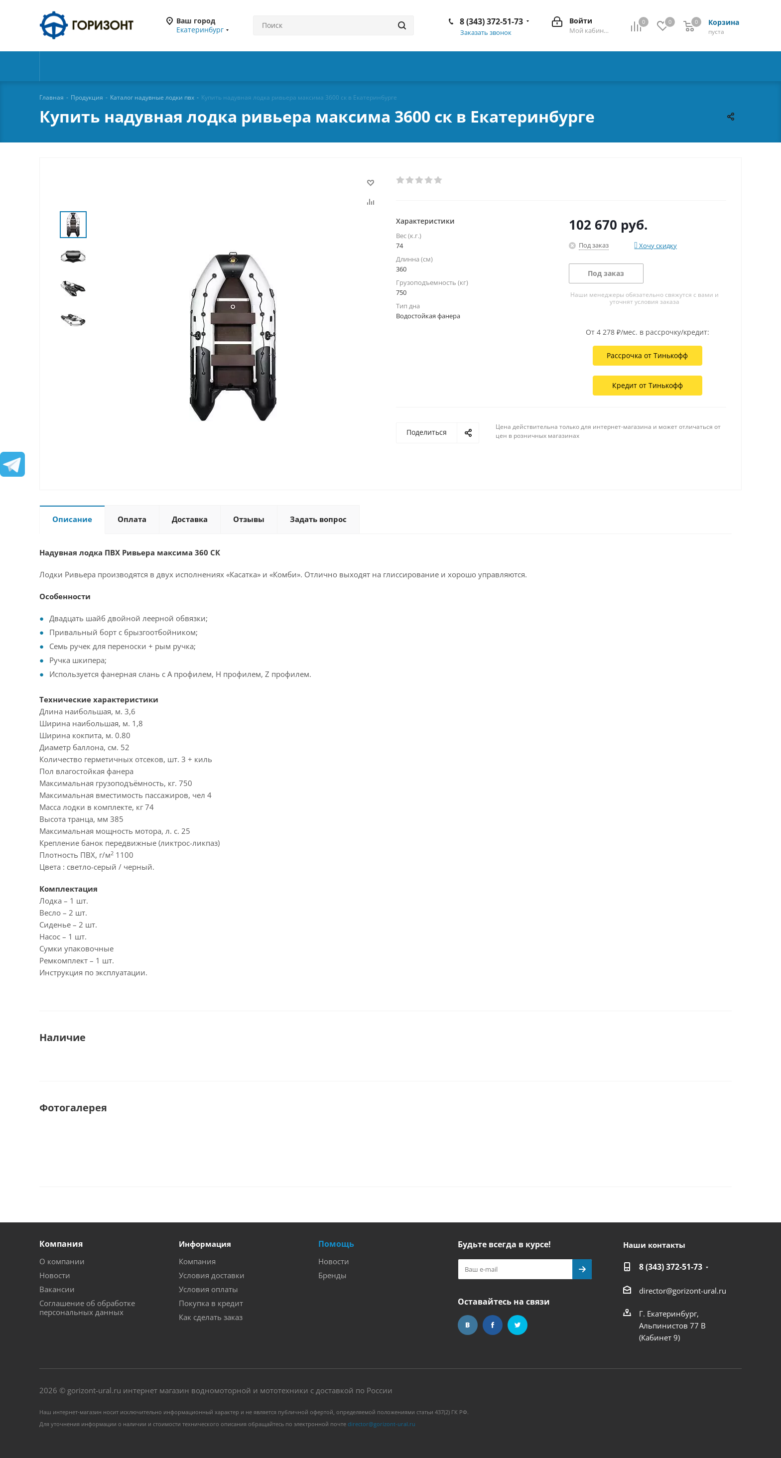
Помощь (336, 1243)
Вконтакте (468, 1325)
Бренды (332, 1275)
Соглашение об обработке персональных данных (87, 1307)
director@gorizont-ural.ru (682, 1291)
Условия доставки (212, 1275)
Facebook (493, 1325)
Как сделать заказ (211, 1317)
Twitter (517, 1325)
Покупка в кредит (211, 1303)
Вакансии (57, 1289)
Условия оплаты (208, 1289)
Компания (61, 1243)
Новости (54, 1275)
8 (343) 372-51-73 (491, 21)
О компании (62, 1261)
